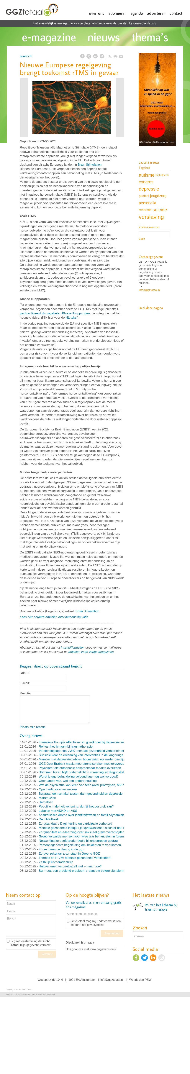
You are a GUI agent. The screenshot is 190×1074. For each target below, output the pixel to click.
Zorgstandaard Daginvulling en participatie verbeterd (75, 823)
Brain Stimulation (90, 164)
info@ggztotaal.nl (149, 289)
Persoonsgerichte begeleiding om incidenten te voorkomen (80, 845)
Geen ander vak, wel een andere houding (68, 781)
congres (146, 182)
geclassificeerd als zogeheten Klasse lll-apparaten (55, 313)
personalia (147, 203)
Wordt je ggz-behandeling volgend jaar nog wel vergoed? (79, 776)
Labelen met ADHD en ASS (58, 811)
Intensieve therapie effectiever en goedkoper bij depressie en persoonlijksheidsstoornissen (102, 742)
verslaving (151, 217)
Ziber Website (19, 994)
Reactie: (25, 693)
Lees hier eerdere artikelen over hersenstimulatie (54, 617)
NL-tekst (71, 317)
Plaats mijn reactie (33, 727)
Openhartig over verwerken (58, 789)
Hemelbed (46, 802)
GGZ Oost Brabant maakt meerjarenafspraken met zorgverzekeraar (86, 763)
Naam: (24, 673)
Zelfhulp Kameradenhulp (56, 862)
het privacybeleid (93, 924)
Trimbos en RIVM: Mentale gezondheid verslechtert (75, 858)
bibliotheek (162, 175)
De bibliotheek (49, 819)
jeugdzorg (158, 196)
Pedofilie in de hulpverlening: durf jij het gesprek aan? (76, 806)
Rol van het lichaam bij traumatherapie (66, 746)
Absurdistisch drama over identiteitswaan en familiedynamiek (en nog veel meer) (95, 815)
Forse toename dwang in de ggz (61, 849)
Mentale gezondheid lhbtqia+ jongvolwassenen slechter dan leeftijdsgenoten (92, 828)
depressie (149, 188)
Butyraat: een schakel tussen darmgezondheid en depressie (81, 793)
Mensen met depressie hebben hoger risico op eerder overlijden (83, 759)
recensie (145, 210)
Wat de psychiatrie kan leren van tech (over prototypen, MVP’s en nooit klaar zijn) (95, 785)
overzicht (26, 56)
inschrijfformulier (72, 647)
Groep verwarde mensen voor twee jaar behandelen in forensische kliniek (90, 836)
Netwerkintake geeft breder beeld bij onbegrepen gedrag (78, 840)
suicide (160, 209)
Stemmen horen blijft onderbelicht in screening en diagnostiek (82, 772)
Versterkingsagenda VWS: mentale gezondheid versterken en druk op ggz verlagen (97, 751)
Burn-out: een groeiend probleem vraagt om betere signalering (82, 870)
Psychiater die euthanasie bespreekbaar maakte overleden (80, 768)
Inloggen (9, 994)
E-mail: (25, 683)
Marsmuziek (47, 798)
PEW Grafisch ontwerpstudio (44, 994)
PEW (148, 979)
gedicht (144, 196)
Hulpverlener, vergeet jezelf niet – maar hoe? (70, 866)
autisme (147, 175)
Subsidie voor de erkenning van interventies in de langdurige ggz (84, 755)
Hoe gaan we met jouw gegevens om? (91, 949)
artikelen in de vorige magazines (91, 652)
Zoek (142, 238)
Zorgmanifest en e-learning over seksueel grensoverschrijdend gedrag (88, 832)
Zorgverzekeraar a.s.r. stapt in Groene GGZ (69, 853)
